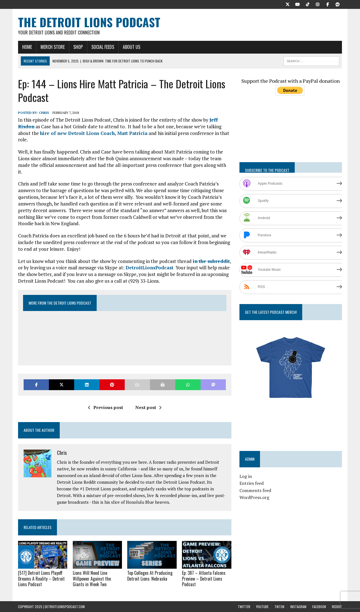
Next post (148, 407)
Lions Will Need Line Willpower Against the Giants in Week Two (92, 579)
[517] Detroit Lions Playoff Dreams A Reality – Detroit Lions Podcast (41, 579)
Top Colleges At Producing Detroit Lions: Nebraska (149, 576)
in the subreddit (211, 261)
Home (27, 47)
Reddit (337, 606)
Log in (245, 476)
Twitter (244, 606)
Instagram (298, 606)
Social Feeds (102, 47)
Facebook (319, 606)
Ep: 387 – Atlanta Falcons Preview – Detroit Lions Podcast (203, 579)
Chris (44, 113)
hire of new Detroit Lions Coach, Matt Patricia (94, 133)
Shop (78, 47)
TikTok (279, 606)
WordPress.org (254, 497)
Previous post (105, 407)
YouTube (262, 606)
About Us (131, 47)
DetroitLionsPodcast (149, 267)
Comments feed (255, 490)
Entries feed (251, 483)
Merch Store (53, 47)
